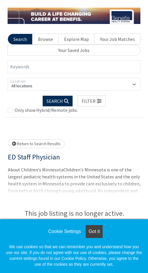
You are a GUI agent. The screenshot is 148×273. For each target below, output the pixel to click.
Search (20, 39)
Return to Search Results (36, 143)
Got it (94, 231)
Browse (45, 39)
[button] (92, 101)
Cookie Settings (64, 231)
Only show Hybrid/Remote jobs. (46, 110)
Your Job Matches (117, 39)
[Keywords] (74, 66)
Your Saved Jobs (74, 50)
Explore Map (76, 39)
